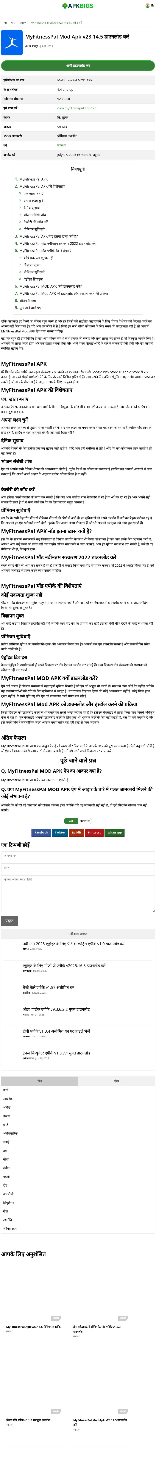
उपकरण (26, 1043)
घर (5, 22)
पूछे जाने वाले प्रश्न (38, 307)
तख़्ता (6, 1122)
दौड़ (5, 1192)
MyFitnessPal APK (41, 179)
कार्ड (5, 1131)
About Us (42, 1462)
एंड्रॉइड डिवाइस (40, 279)
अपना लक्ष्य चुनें (40, 200)
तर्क (5, 1157)
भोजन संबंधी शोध (42, 215)
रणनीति (7, 1226)
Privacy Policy (94, 1462)
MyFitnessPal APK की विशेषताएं (49, 186)
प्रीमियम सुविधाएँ (41, 229)
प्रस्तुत (9, 927)
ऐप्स (13, 22)
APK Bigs (36, 46)
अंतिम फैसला (35, 300)
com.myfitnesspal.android (77, 108)
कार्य (5, 1096)
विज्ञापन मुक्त (39, 265)
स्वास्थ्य (23, 22)
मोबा (6, 1166)
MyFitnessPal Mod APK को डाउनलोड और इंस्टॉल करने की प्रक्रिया (71, 293)
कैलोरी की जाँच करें (43, 222)
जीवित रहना (10, 1235)
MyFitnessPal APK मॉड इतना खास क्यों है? (56, 236)
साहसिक (26, 999)
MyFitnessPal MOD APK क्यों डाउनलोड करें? (58, 286)
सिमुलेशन (8, 1209)
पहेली (6, 1183)
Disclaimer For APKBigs (67, 1462)
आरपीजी (8, 1200)
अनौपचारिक (28, 1064)
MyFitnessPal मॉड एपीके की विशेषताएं (53, 250)
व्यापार (26, 1021)
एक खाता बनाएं (41, 193)
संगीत (6, 1174)
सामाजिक (27, 977)
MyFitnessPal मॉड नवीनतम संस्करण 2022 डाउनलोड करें (65, 243)
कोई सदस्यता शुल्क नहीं (46, 257)
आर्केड (7, 1114)
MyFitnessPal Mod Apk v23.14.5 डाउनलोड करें (56, 22)
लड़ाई (6, 1148)
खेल (24, 955)
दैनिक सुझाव (39, 207)
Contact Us (113, 1462)
